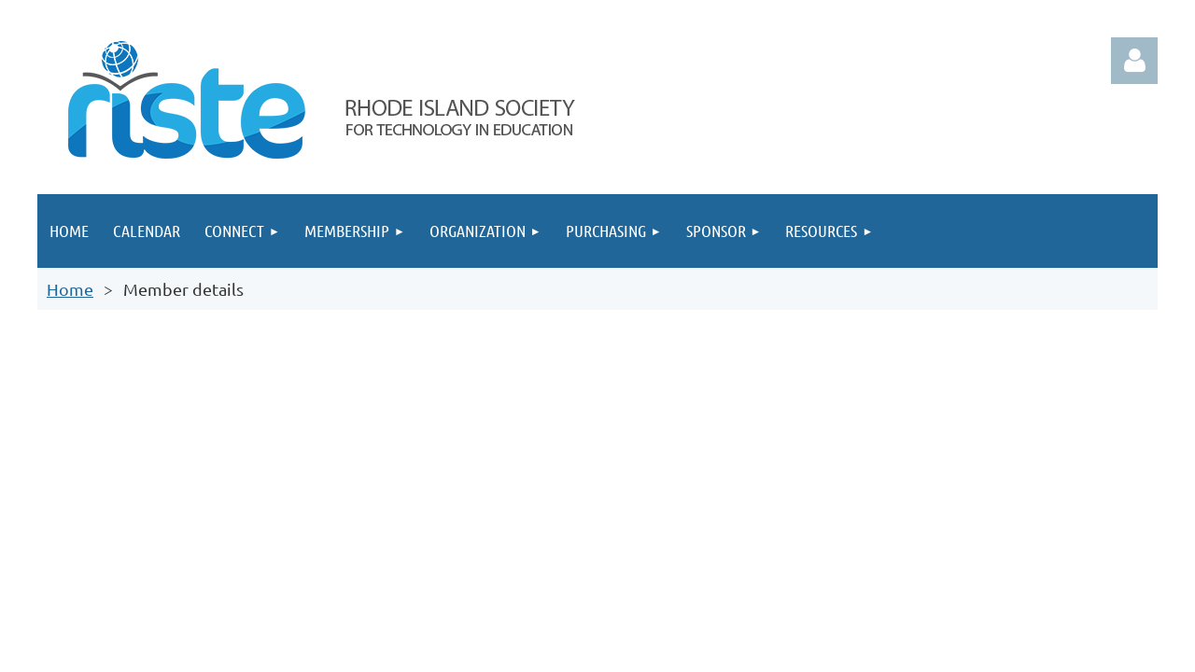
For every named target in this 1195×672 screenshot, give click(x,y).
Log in (1134, 60)
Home (70, 289)
